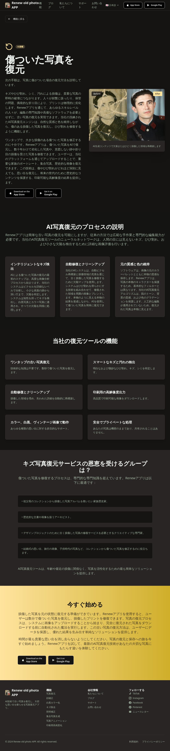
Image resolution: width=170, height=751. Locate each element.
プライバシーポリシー (153, 741)
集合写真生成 (53, 716)
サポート (82, 5)
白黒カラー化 (53, 702)
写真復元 (50, 693)
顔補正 (49, 698)
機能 (40, 5)
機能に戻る (16, 18)
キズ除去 (50, 707)
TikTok (134, 693)
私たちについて (65, 5)
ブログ (50, 5)
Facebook (136, 702)
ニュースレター (139, 711)
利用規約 (133, 741)
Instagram (136, 698)
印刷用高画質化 (54, 725)
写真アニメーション (56, 720)
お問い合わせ (97, 5)
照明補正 (50, 711)
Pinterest (135, 707)
